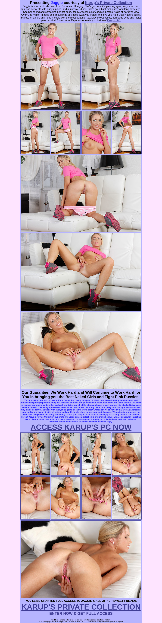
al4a (71, 620)
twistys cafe (64, 620)
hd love (108, 620)
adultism (100, 620)
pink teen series (90, 620)
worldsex (54, 620)
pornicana (78, 620)
